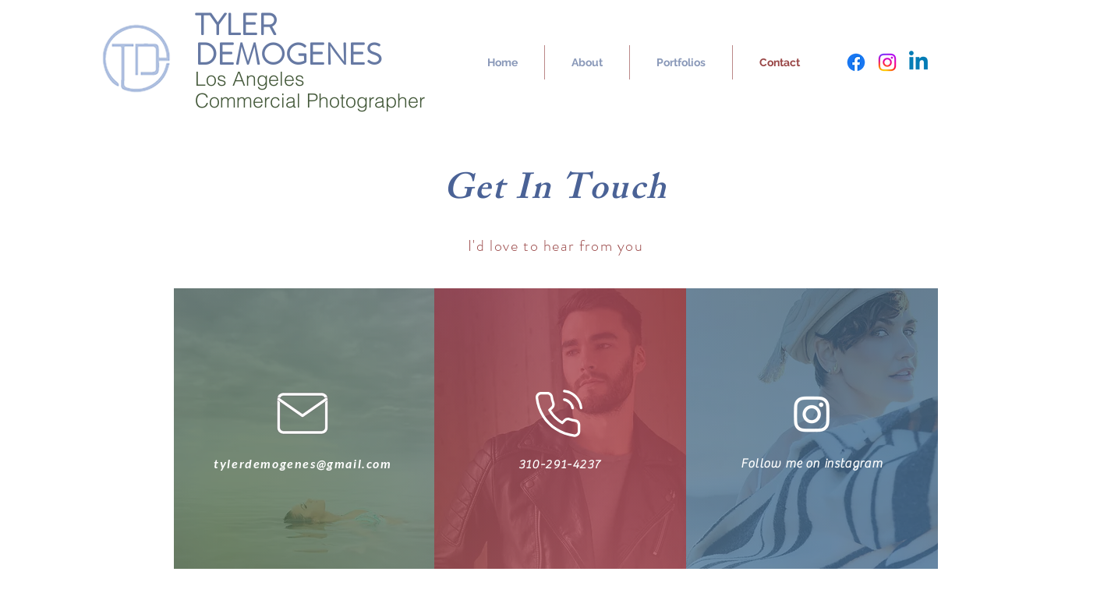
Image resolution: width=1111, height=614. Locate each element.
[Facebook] (856, 62)
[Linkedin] (918, 62)
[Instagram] (887, 62)
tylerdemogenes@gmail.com (302, 463)
